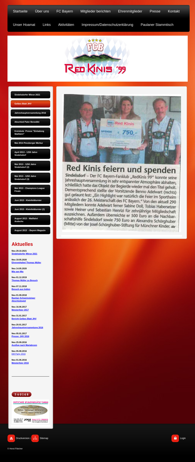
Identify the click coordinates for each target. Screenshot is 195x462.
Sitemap (44, 438)
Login (183, 438)
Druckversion (23, 438)
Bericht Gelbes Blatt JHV (24, 319)
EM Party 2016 (19, 354)
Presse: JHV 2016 (20, 336)
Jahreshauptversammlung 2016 (27, 327)
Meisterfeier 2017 (20, 310)
